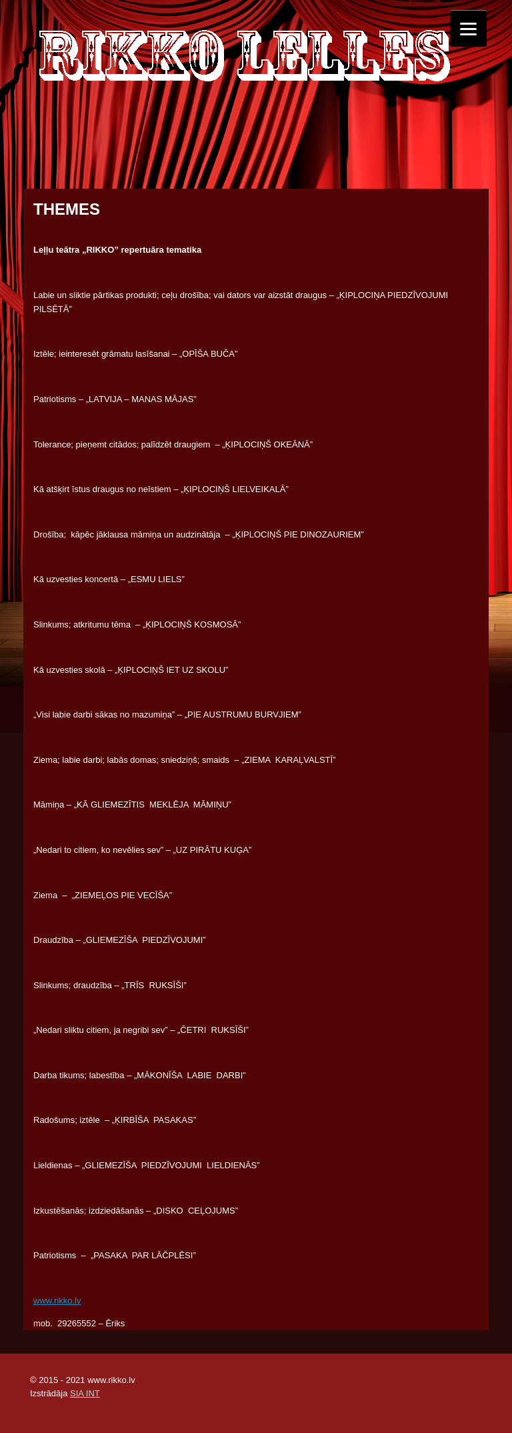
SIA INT (85, 1393)
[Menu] (468, 28)
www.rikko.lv (57, 1301)
